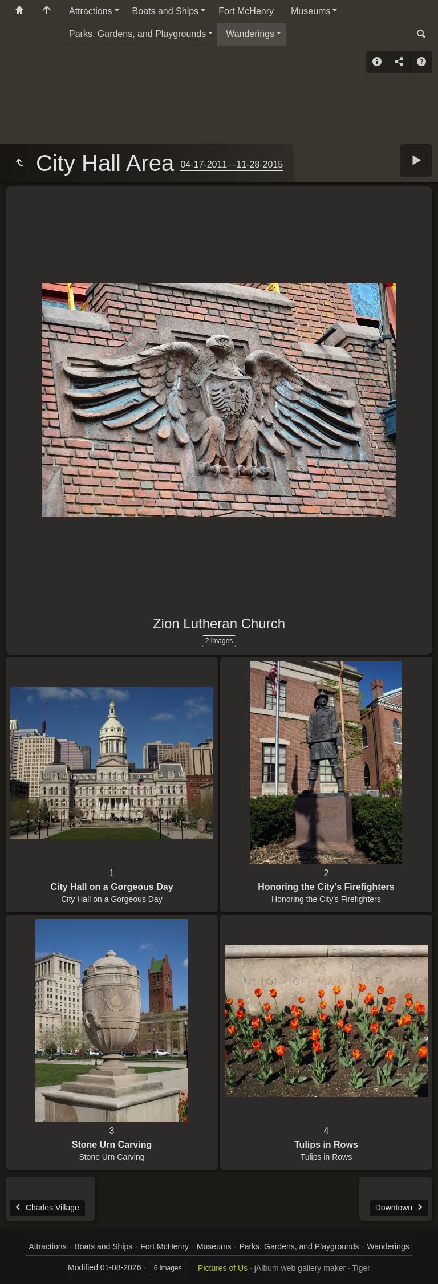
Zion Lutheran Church (219, 623)
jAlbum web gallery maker (300, 1268)
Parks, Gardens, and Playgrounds (137, 34)
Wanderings (250, 34)
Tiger (361, 1268)
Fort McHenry (246, 11)
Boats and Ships (165, 11)
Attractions (90, 11)
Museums (310, 11)
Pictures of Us (223, 1268)
